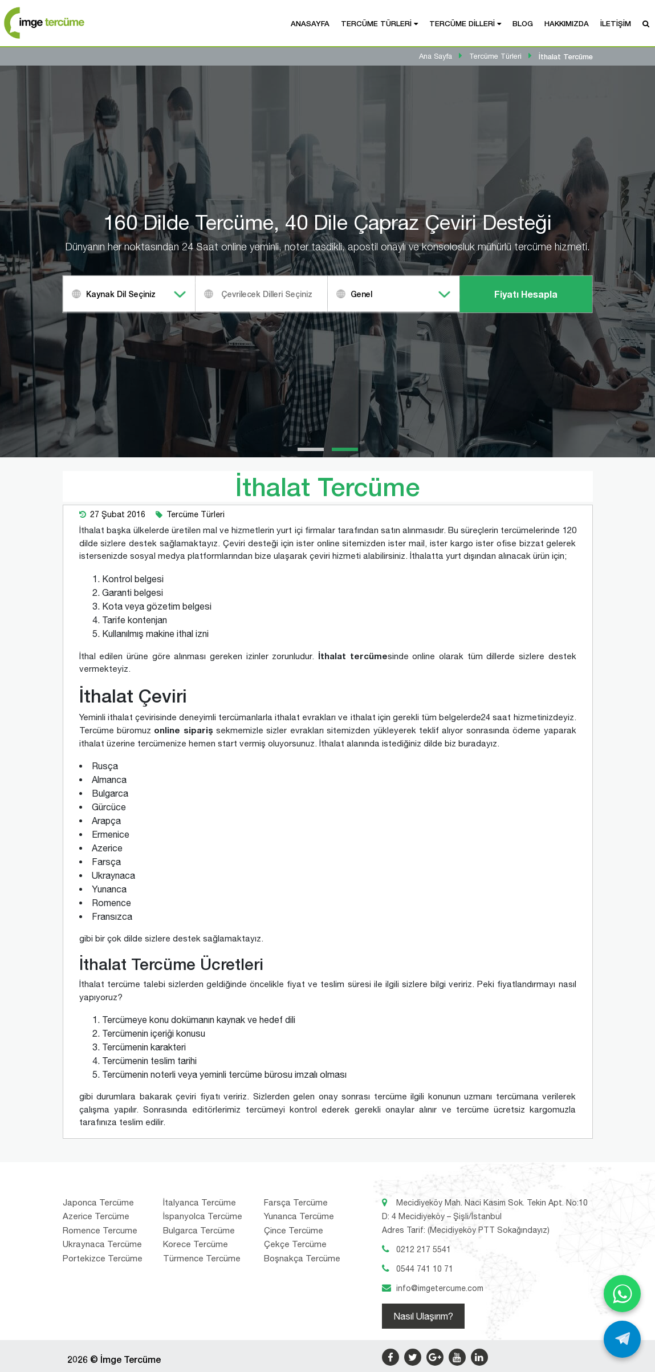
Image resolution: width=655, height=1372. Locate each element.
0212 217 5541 (423, 1249)
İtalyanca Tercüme (199, 1202)
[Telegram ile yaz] (622, 1339)
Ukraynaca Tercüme (102, 1244)
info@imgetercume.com (439, 1288)
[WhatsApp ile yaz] (622, 1293)
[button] (311, 449)
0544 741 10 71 (424, 1268)
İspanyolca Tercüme (202, 1216)
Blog (522, 23)
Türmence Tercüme (202, 1258)
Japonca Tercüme (98, 1202)
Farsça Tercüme (296, 1202)
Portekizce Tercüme (103, 1258)
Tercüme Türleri (376, 23)
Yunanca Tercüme (299, 1216)
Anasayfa (310, 23)
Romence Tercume (100, 1230)
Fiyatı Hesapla (526, 294)
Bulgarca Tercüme (199, 1230)
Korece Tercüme (195, 1244)
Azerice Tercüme (96, 1216)
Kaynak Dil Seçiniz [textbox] (121, 294)
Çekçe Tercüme (295, 1244)
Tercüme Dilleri (462, 23)
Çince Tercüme (293, 1230)
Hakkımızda (566, 23)
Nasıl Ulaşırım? (423, 1316)
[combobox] (129, 294)
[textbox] (276, 294)
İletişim (615, 23)
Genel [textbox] (361, 294)
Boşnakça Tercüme (302, 1258)
